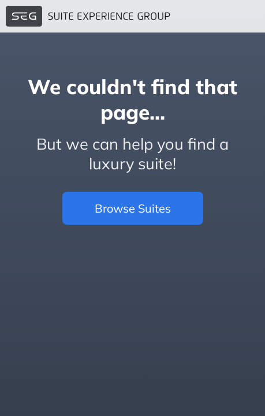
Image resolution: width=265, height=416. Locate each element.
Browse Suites (133, 208)
